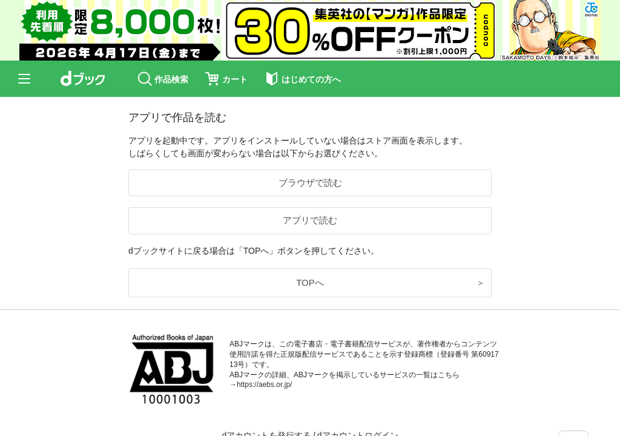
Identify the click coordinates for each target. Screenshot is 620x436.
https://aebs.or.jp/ (264, 384)
